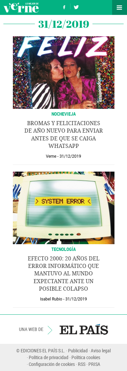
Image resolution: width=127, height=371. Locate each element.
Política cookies (85, 357)
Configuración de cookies (52, 364)
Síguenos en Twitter (76, 6)
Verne (21, 7)
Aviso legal (101, 350)
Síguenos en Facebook (64, 6)
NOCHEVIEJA (63, 114)
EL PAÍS (84, 329)
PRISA (94, 364)
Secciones (119, 7)
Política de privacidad (48, 357)
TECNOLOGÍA (63, 249)
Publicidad (78, 350)
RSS (81, 364)
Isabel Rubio (51, 299)
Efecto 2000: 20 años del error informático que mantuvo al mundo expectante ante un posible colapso (64, 273)
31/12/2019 (70, 156)
